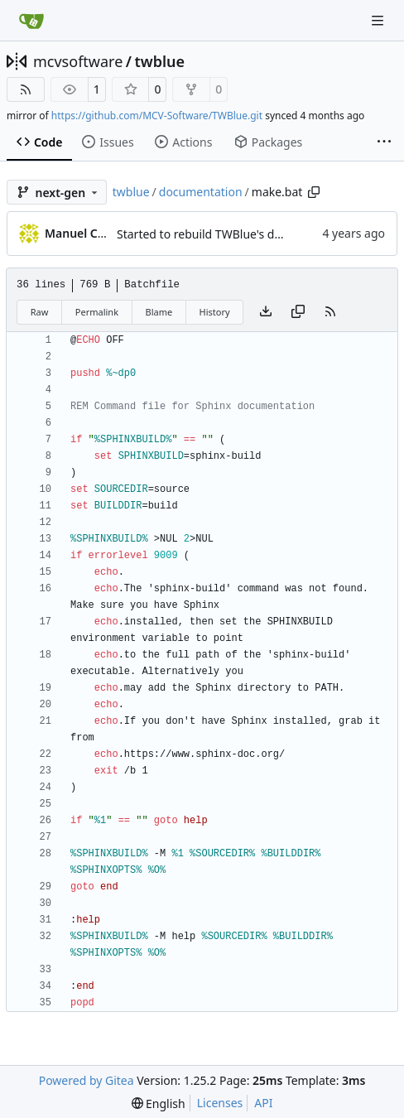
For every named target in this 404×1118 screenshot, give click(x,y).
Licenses (220, 1103)
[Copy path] (314, 192)
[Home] (31, 21)
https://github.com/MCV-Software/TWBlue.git (156, 115)
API (263, 1103)
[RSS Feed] (26, 89)
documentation (201, 192)
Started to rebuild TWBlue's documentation (234, 234)
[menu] (158, 1103)
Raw (40, 312)
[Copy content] (298, 312)
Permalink (96, 312)
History (215, 312)
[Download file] (265, 312)
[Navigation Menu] (379, 20)
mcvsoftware (78, 61)
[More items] (384, 142)
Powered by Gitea (86, 1080)
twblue (159, 61)
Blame (158, 312)
